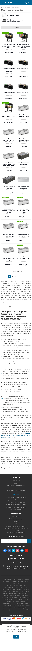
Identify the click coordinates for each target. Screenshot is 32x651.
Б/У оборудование (16, 509)
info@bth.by (17, 562)
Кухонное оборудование (16, 500)
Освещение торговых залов (16, 504)
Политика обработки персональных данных (16, 529)
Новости (16, 483)
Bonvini (8, 435)
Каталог (16, 494)
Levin (8, 438)
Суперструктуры (13, 15)
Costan (3, 438)
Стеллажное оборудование (16, 502)
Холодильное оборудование (16, 497)
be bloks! (27, 435)
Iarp (13, 435)
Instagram (17, 550)
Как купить (16, 516)
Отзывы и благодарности (16, 490)
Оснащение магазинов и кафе (16, 526)
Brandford (19, 435)
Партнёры (16, 521)
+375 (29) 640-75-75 (17, 559)
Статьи (16, 524)
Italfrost (27, 433)
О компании (16, 481)
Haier (3, 435)
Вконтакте (5, 550)
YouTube (26, 550)
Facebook (9, 550)
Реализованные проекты (16, 488)
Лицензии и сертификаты (16, 485)
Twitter (13, 550)
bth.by (8, 3)
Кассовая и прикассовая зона (16, 507)
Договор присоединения (16, 532)
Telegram (22, 550)
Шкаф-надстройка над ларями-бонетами (15, 20)
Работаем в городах (16, 519)
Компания (16, 478)
